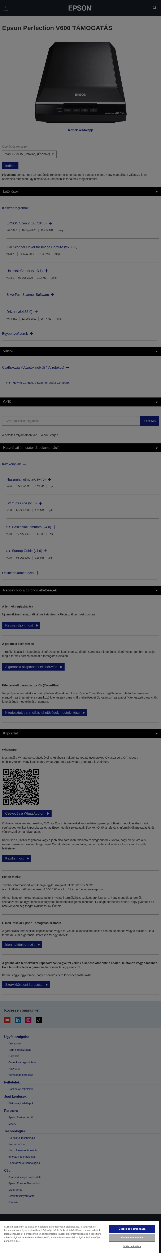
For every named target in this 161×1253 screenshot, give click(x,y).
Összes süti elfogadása (131, 1229)
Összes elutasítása (132, 1237)
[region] (79, 1236)
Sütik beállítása (132, 1246)
